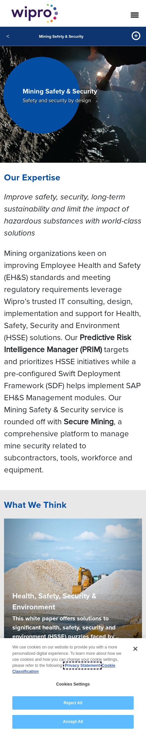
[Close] (135, 649)
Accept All (73, 722)
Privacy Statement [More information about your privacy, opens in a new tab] (82, 666)
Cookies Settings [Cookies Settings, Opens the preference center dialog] (73, 684)
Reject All (73, 703)
